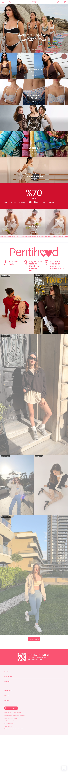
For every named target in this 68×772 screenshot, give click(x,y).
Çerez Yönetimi (8, 726)
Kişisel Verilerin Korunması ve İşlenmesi (14, 715)
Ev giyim (13, 202)
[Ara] (6, 2)
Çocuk (37, 202)
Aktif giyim (22, 202)
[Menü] (3, 2)
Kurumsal (7, 681)
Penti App (7, 695)
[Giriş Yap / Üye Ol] (61, 2)
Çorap (43, 202)
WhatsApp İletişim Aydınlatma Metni (13, 728)
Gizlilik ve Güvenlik (9, 721)
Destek (6, 686)
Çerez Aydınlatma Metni (10, 718)
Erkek (30, 202)
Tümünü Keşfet (34, 639)
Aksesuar (51, 202)
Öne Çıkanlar (8, 676)
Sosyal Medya (8, 690)
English (6, 700)
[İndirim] (10, 2)
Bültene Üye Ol (12, 708)
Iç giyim (5, 202)
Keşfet (34, 49)
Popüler (6, 671)
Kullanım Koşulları (9, 723)
